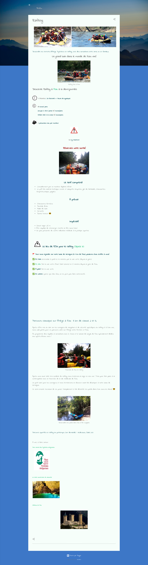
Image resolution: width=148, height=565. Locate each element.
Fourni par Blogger (74, 556)
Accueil (39, 8)
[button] (114, 20)
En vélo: (38, 264)
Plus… (80, 8)
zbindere (79, 559)
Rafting (50, 8)
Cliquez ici (79, 247)
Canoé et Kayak (65, 8)
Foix (55, 90)
